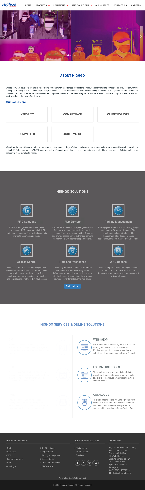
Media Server (81, 448)
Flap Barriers (72, 221)
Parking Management (118, 221)
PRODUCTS (41, 5)
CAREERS (136, 5)
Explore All (72, 286)
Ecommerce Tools (14, 459)
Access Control (26, 262)
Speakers (79, 455)
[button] (3, 35)
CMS (8, 448)
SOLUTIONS (59, 5)
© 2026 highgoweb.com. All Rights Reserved (72, 485)
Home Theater (82, 452)
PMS (8, 463)
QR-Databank (118, 262)
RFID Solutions (26, 221)
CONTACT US (120, 5)
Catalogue (11, 466)
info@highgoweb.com (121, 473)
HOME (28, 5)
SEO (8, 455)
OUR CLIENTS (102, 5)
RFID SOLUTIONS (80, 5)
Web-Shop (11, 452)
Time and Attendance (72, 262)
